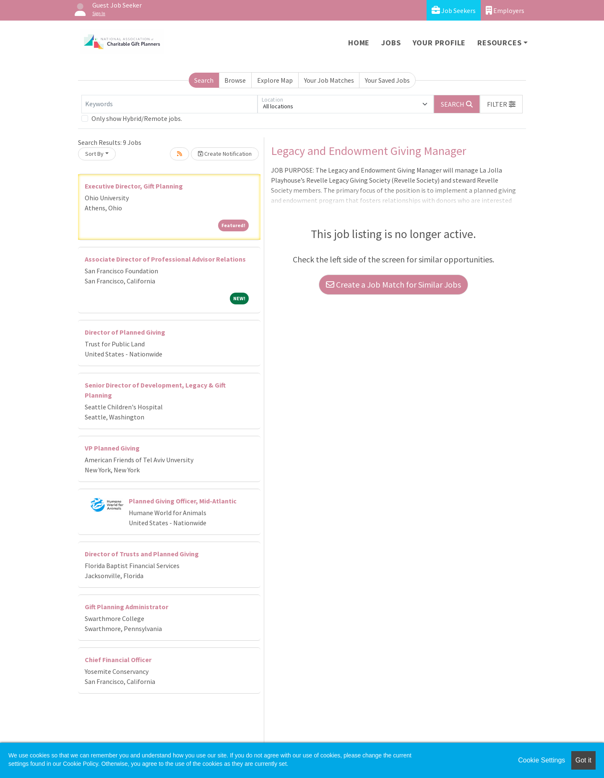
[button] (501, 104)
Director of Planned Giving (125, 332)
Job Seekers (454, 10)
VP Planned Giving (112, 448)
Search (203, 80)
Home (359, 42)
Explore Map (275, 80)
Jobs (391, 42)
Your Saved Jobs (387, 80)
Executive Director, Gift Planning (134, 186)
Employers (505, 10)
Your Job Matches (329, 80)
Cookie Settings (541, 760)
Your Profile (439, 42)
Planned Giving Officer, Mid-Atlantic (183, 501)
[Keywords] (169, 104)
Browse (235, 80)
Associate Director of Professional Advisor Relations (165, 259)
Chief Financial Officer (118, 659)
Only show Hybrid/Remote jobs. (136, 118)
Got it (583, 760)
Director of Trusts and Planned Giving (142, 554)
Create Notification (225, 153)
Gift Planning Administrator (126, 606)
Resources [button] (499, 42)
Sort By (94, 153)
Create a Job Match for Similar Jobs (393, 284)
